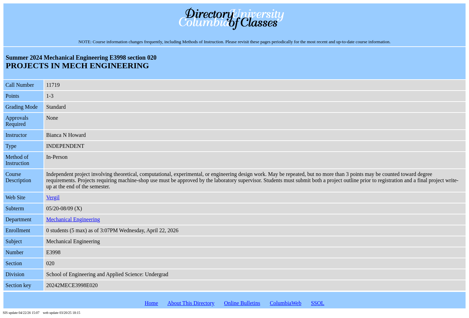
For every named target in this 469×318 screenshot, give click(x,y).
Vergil (53, 197)
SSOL (317, 303)
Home (151, 303)
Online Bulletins (242, 303)
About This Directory (190, 303)
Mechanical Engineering (73, 219)
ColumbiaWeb (285, 303)
